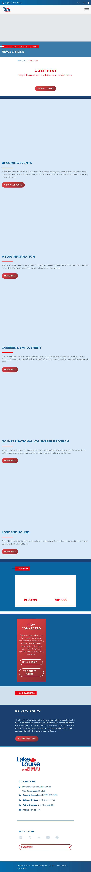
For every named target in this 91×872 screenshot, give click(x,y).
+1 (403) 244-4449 (38, 800)
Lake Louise (21, 60)
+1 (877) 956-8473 (40, 795)
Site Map (51, 865)
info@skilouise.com (31, 810)
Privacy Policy (61, 865)
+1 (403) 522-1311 (38, 805)
